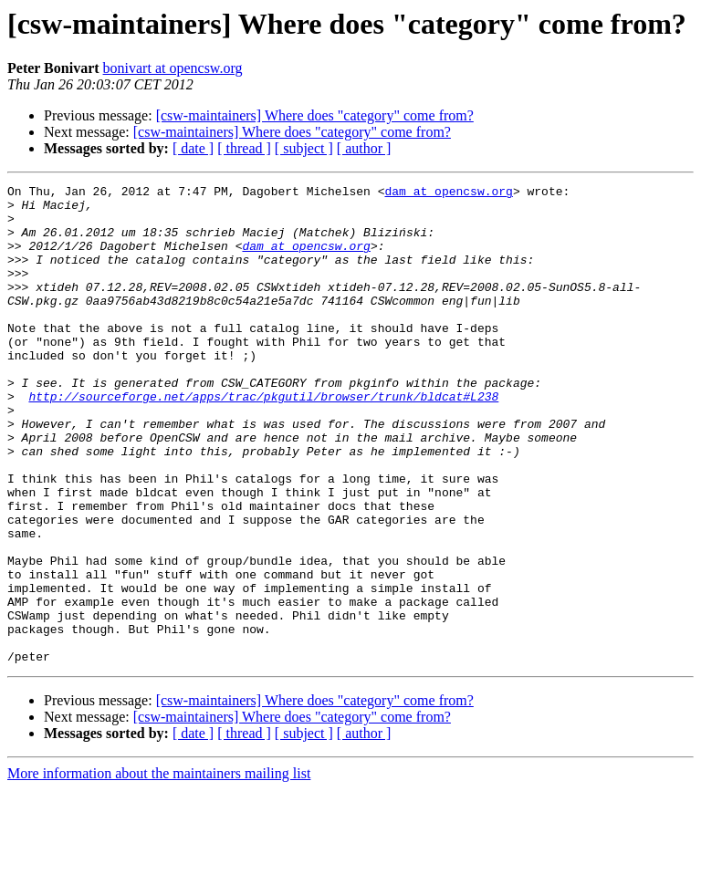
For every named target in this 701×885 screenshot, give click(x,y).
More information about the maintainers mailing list (158, 869)
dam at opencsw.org (448, 193)
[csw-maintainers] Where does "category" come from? (315, 115)
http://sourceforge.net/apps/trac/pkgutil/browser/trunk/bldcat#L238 (263, 440)
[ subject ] (304, 148)
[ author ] (364, 148)
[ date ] (193, 148)
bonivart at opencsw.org (173, 68)
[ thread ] (244, 148)
